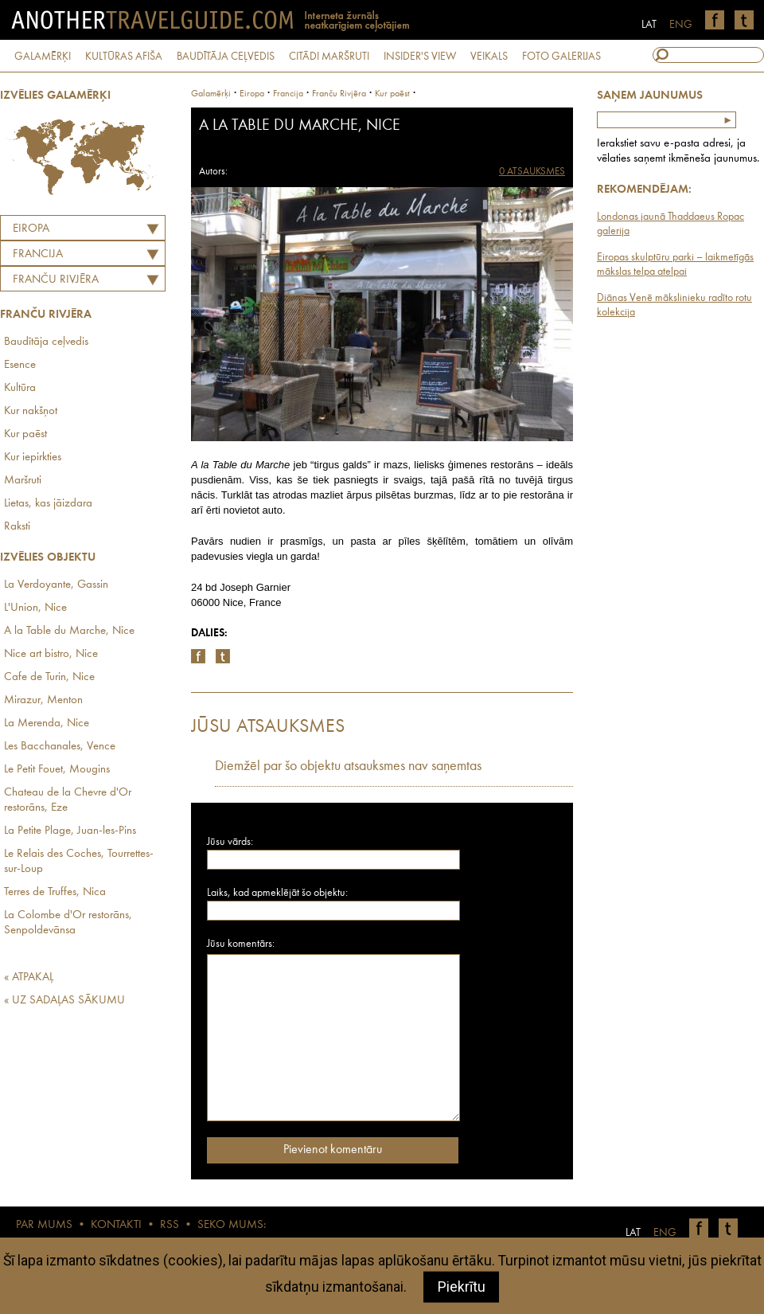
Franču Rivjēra (56, 280)
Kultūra (20, 388)
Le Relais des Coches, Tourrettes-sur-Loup (79, 861)
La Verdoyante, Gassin (56, 585)
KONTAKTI (116, 1225)
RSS (169, 1225)
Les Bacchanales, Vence (59, 747)
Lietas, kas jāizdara (48, 504)
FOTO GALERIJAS (561, 56)
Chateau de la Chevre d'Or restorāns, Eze (67, 800)
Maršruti (22, 481)
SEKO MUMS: (231, 1225)
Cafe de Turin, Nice (49, 677)
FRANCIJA (38, 254)
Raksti (17, 527)
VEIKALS (489, 56)
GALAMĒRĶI (42, 56)
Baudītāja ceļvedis (46, 342)
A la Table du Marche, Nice (69, 631)
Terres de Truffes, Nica (55, 892)
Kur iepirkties (32, 457)
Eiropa (31, 229)
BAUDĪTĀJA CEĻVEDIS (226, 56)
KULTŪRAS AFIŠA (123, 56)
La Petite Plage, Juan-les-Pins (70, 831)
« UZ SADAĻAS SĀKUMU (64, 1001)
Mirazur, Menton (43, 700)
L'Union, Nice (35, 608)
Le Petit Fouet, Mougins (57, 770)
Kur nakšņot (30, 411)
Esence (20, 365)
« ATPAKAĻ (28, 978)
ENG (680, 24)
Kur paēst (25, 434)
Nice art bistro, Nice (51, 654)
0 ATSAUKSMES (532, 171)
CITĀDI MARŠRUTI (329, 56)
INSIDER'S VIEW (420, 56)
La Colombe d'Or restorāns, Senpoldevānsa (68, 923)
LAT (649, 24)
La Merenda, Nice (46, 723)
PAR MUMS (44, 1225)
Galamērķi (211, 94)
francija (288, 94)
